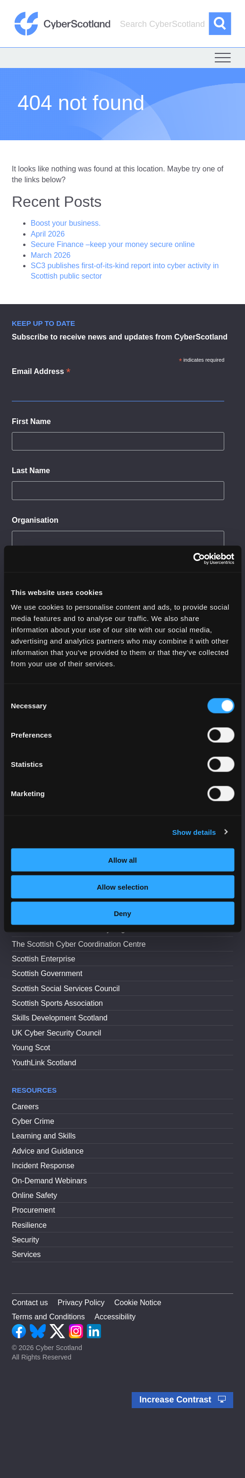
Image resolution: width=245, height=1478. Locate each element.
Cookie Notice (137, 1303)
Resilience (29, 1225)
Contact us (30, 1303)
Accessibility (114, 1317)
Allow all (122, 860)
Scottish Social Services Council (66, 989)
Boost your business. (66, 223)
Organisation (35, 520)
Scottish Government (47, 973)
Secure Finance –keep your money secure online (114, 244)
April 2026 (48, 234)
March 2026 (51, 255)
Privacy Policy (81, 1303)
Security (25, 1240)
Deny (122, 913)
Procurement (33, 1210)
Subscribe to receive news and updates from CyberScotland (120, 337)
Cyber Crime (33, 1121)
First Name (31, 421)
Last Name (31, 471)
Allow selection (122, 887)
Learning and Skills (44, 1136)
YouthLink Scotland (44, 1063)
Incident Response (43, 1166)
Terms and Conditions (48, 1317)
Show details (194, 832)
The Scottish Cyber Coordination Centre (79, 944)
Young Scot (31, 1048)
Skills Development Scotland (60, 1018)
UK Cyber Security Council (56, 1033)
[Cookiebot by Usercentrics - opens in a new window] (193, 559)
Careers (25, 1107)
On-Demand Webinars (49, 1181)
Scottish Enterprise (43, 959)
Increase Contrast (182, 1399)
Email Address (41, 372)
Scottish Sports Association (57, 1003)
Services (26, 1254)
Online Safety (34, 1195)
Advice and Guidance (48, 1151)
